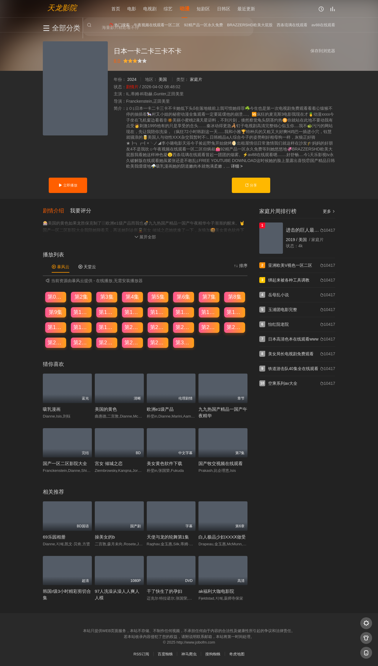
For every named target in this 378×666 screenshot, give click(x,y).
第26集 (81, 343)
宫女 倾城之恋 (109, 463)
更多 (329, 211)
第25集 (56, 343)
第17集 (56, 327)
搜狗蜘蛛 (213, 654)
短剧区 (203, 8)
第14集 (183, 312)
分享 (251, 185)
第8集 (235, 297)
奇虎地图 (237, 654)
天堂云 (87, 266)
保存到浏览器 (322, 50)
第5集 (158, 297)
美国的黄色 (106, 409)
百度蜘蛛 (165, 654)
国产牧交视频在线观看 (220, 463)
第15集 (209, 312)
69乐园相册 (54, 536)
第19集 (107, 327)
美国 (163, 79)
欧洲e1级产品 (160, 409)
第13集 (158, 312)
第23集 (209, 327)
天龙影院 (62, 8)
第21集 (158, 327)
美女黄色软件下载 (164, 463)
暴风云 (60, 266)
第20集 (132, 327)
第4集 (132, 297)
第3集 (107, 297)
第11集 (107, 312)
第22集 (183, 327)
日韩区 (223, 8)
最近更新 (246, 8)
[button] (56, 211)
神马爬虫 (189, 654)
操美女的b (105, 536)
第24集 (235, 327)
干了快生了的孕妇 (164, 591)
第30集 (183, 343)
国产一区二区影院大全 (65, 463)
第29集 (158, 343)
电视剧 (150, 8)
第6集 (183, 297)
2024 (131, 79)
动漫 (185, 9)
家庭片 (196, 79)
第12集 (132, 312)
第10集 (81, 312)
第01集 (56, 297)
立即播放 (67, 185)
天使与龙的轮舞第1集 (168, 536)
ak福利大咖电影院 (216, 591)
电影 (131, 8)
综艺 (168, 8)
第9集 (55, 312)
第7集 (209, 297)
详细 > (237, 166)
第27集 (107, 343)
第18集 (81, 327)
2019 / (292, 239)
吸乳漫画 (52, 409)
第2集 (81, 297)
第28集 (132, 343)
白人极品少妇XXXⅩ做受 (222, 536)
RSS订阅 (141, 654)
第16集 (235, 312)
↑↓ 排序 (240, 265)
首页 (115, 8)
